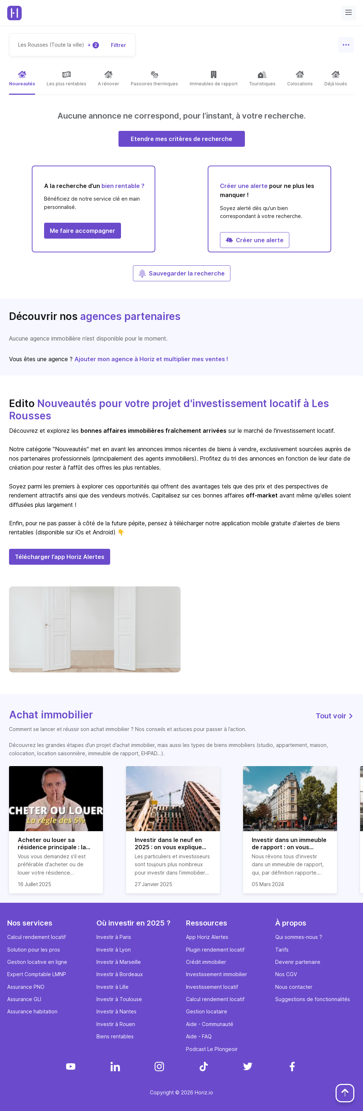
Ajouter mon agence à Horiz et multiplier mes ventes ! (151, 359)
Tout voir (335, 716)
